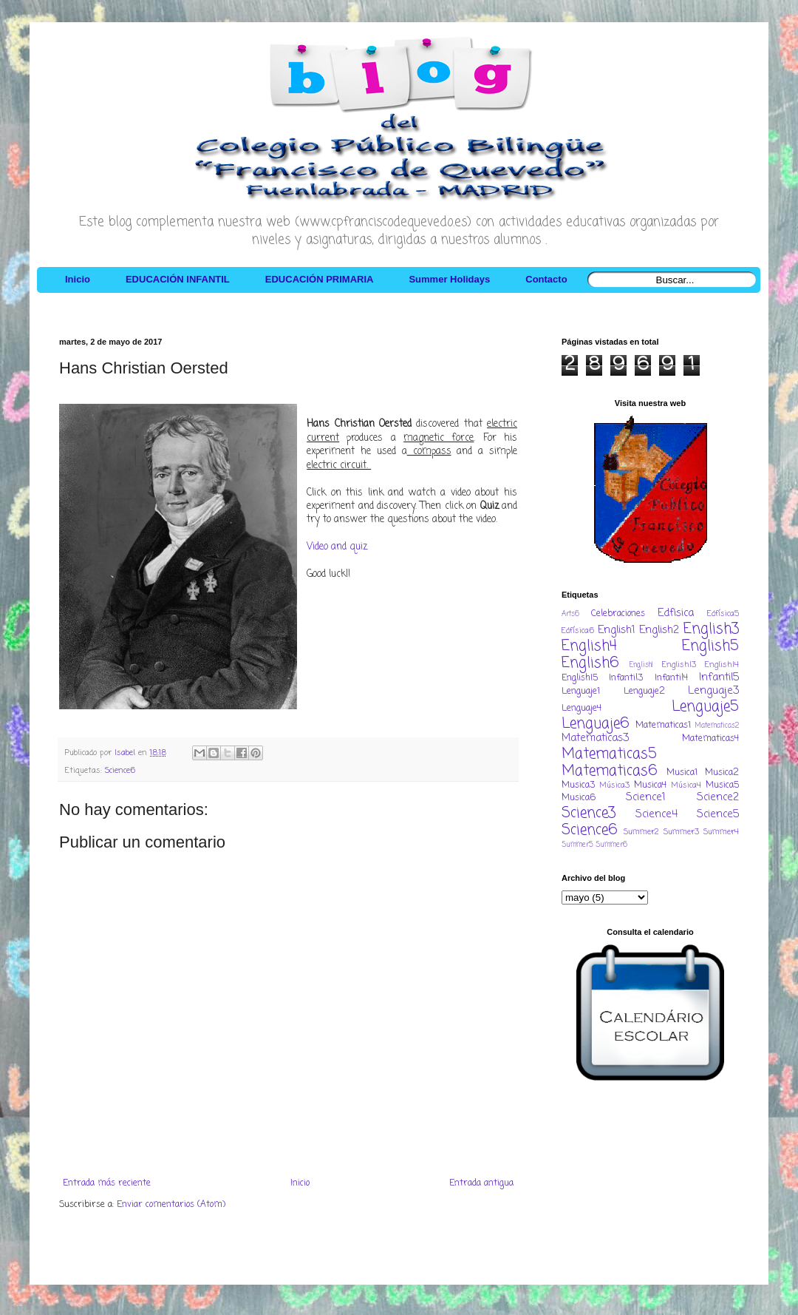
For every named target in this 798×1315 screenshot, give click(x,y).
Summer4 (721, 832)
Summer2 (641, 832)
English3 (711, 629)
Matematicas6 (610, 771)
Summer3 (681, 832)
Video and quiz (337, 546)
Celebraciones (618, 614)
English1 (616, 630)
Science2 (718, 797)
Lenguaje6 (596, 723)
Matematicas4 (710, 739)
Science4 (656, 814)
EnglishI (641, 665)
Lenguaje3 (713, 691)
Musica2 (722, 773)
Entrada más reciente (107, 1183)
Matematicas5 (609, 754)
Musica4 (650, 785)
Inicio (300, 1183)
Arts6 (570, 614)
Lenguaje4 (581, 708)
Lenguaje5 (705, 706)
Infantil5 (719, 677)
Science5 (718, 814)
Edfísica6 (578, 631)
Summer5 (577, 845)
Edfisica (676, 613)
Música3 (614, 785)
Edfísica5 (723, 614)
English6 (590, 663)
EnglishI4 (722, 665)
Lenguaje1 (581, 691)
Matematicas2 (717, 725)
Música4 (686, 785)
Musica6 (579, 798)
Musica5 (722, 785)
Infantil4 (671, 678)
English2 (659, 630)
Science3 (588, 813)
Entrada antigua (481, 1183)
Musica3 (578, 785)
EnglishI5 (580, 678)
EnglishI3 (679, 665)
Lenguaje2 (644, 691)
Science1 (646, 797)
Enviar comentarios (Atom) (171, 1204)
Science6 (120, 771)
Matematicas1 (663, 725)
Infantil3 (626, 678)
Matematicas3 (595, 738)
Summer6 (611, 845)
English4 (589, 646)
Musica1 (682, 773)
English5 (710, 646)
